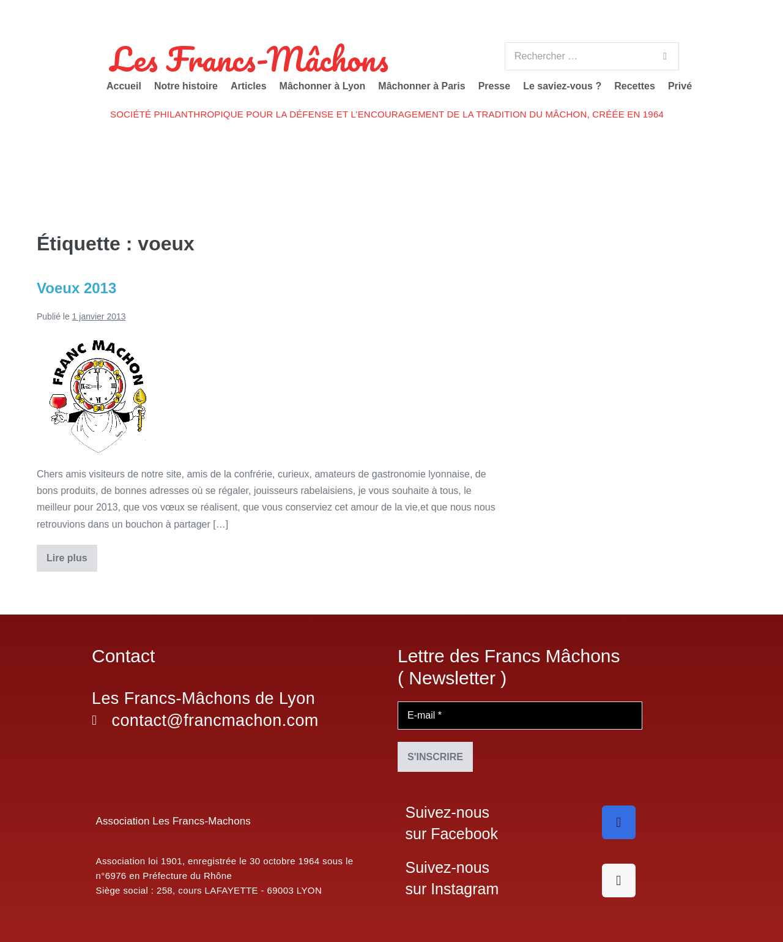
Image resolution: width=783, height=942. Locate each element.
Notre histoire (186, 86)
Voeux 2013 (76, 288)
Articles (249, 86)
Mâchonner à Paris (421, 86)
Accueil (123, 86)
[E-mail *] (520, 715)
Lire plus (70, 554)
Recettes (634, 86)
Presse (494, 86)
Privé (680, 86)
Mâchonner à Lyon (323, 86)
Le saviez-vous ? (562, 86)
